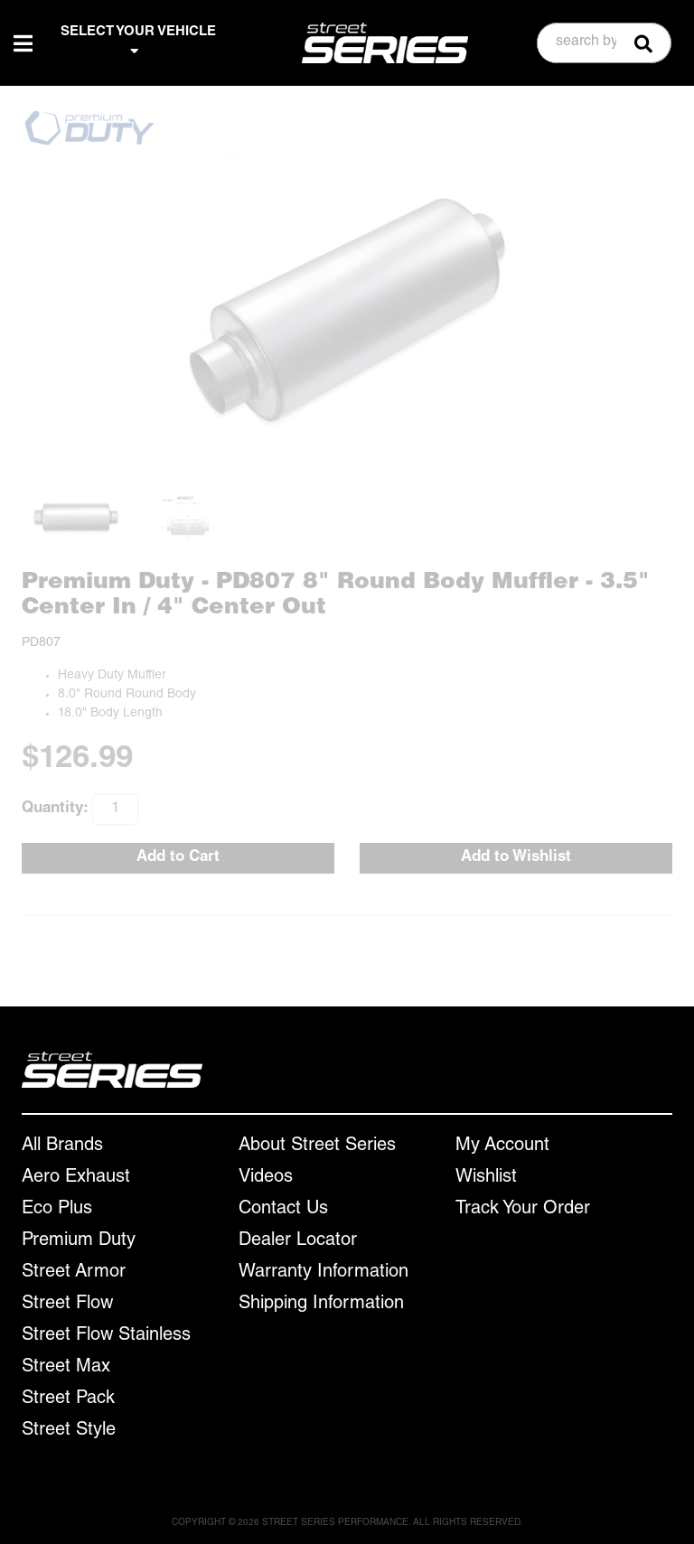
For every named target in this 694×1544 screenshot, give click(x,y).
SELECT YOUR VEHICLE (138, 41)
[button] (604, 43)
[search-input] (577, 43)
